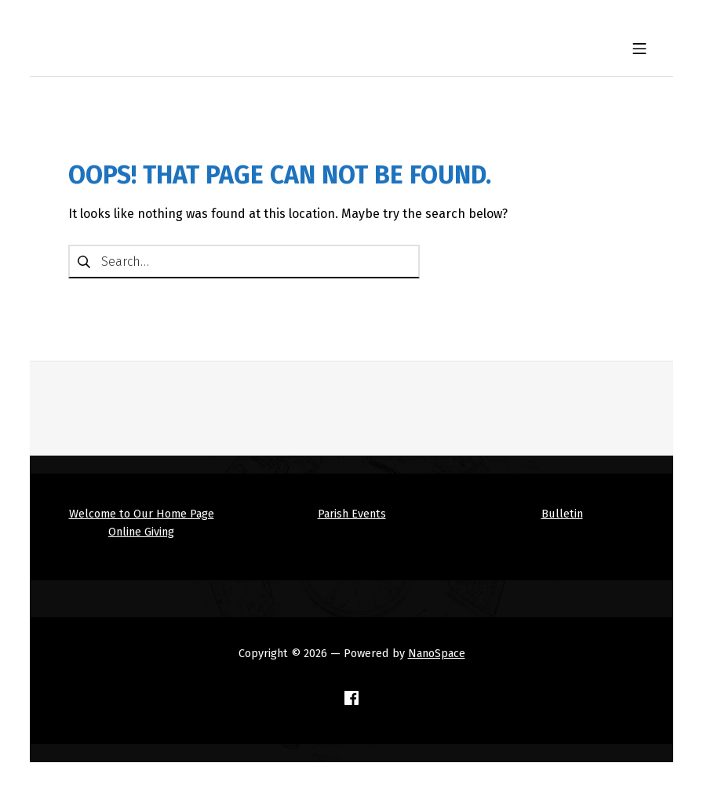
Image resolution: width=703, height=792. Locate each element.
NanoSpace (436, 653)
